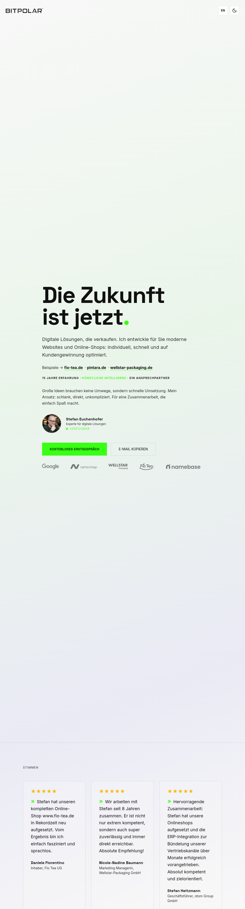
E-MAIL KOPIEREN (133, 449)
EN (223, 10)
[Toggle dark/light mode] (234, 10)
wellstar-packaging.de (131, 367)
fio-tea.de (73, 367)
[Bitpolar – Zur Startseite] (24, 10)
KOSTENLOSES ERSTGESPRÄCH (74, 449)
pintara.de (96, 367)
